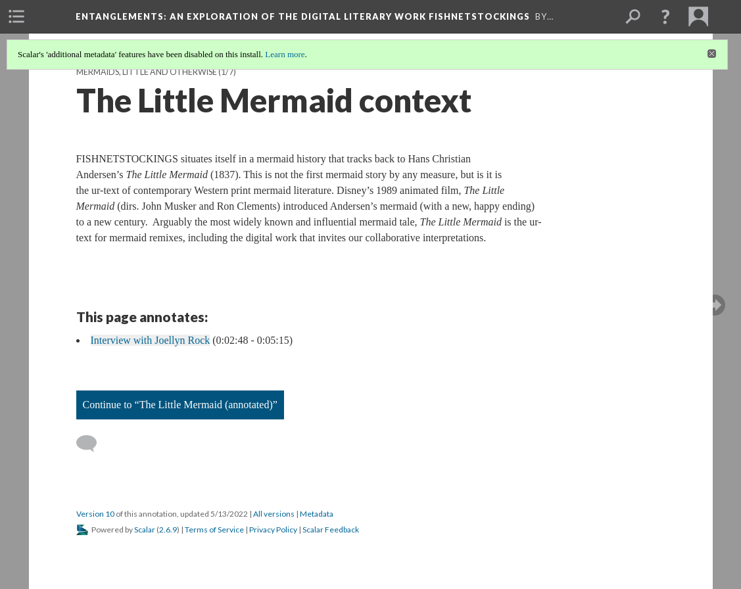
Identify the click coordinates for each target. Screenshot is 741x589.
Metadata (316, 514)
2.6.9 (168, 529)
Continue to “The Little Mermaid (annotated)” (180, 404)
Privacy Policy (273, 529)
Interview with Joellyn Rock (150, 340)
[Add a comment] (92, 443)
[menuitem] (16, 16)
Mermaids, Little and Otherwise (146, 72)
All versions (274, 514)
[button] (665, 16)
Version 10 (95, 514)
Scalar (144, 529)
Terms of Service (214, 529)
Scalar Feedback (330, 529)
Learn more (284, 54)
